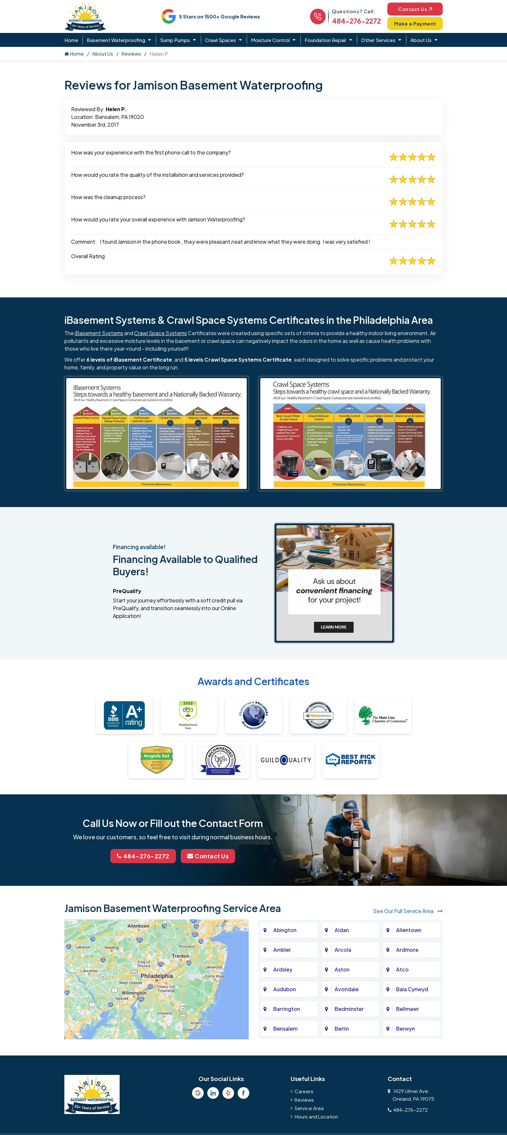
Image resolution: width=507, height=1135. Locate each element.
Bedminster (349, 1008)
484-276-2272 (356, 20)
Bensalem (285, 1028)
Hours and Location (316, 1116)
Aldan (342, 930)
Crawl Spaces (220, 40)
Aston (342, 969)
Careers (304, 1091)
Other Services (378, 40)
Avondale (347, 989)
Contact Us (415, 9)
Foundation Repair (325, 40)
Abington (285, 930)
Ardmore (407, 949)
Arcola (343, 949)
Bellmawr (407, 1008)
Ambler (282, 949)
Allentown (408, 930)
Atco (402, 969)
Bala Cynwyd (412, 989)
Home (71, 40)
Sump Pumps (175, 40)
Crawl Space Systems (160, 333)
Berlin (342, 1028)
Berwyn (405, 1028)
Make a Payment (415, 23)
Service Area (309, 1108)
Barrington (286, 1008)
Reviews (131, 53)
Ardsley (282, 969)
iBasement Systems (99, 333)
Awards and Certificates (253, 681)
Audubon (284, 989)
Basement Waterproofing (116, 40)
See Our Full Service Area (408, 910)
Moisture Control (270, 40)
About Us (421, 40)
